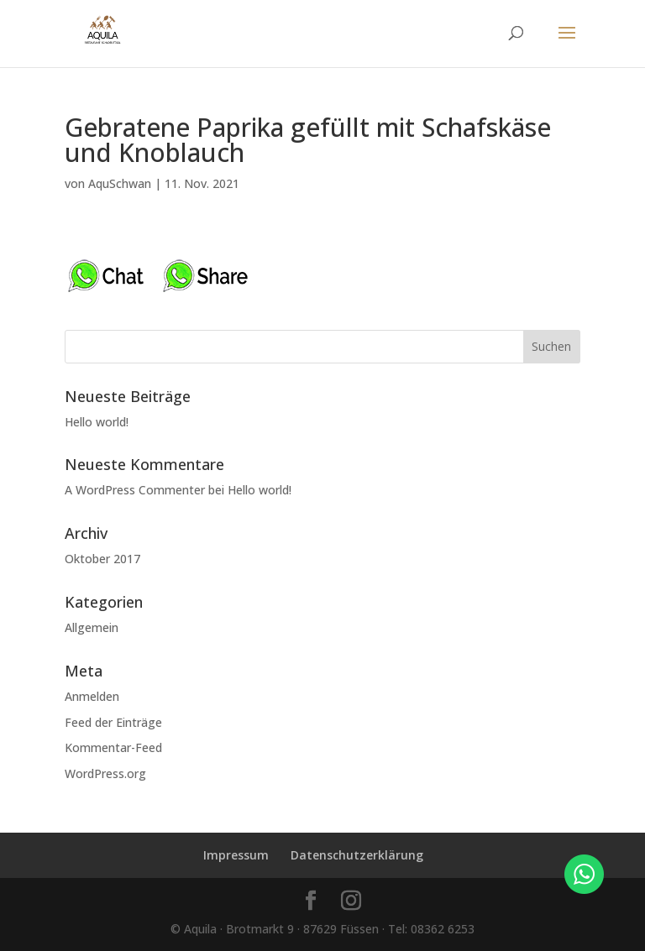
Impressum (236, 855)
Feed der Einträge (113, 722)
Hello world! (96, 422)
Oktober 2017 (102, 559)
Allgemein (91, 627)
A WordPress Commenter (135, 490)
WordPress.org (105, 773)
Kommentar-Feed (113, 747)
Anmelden (92, 696)
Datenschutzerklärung (357, 855)
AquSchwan (119, 183)
